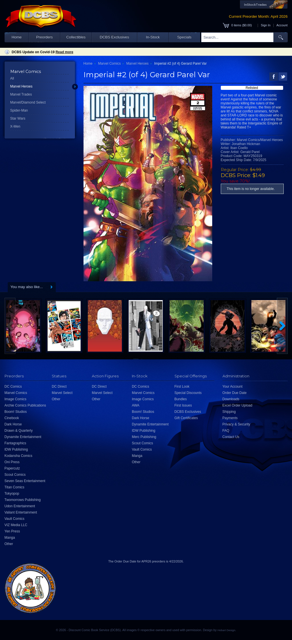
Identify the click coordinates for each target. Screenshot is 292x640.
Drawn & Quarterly (19, 431)
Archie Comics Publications (25, 405)
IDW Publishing (16, 449)
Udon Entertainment (20, 506)
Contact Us (231, 437)
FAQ (226, 431)
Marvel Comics (109, 64)
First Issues (183, 405)
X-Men (15, 126)
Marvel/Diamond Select (28, 102)
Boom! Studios (16, 412)
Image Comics (16, 399)
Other (9, 544)
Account (281, 25)
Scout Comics (15, 475)
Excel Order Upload (238, 405)
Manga (10, 538)
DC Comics (13, 387)
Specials (184, 37)
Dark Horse (13, 424)
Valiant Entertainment (21, 512)
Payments (230, 418)
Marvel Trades (21, 94)
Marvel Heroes (21, 86)
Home (16, 37)
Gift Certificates (186, 418)
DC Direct (59, 387)
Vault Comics (15, 519)
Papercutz (12, 468)
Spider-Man (19, 110)
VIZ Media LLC (16, 525)
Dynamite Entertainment (23, 437)
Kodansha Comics (18, 456)
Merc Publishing (144, 437)
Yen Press (12, 531)
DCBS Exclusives (114, 37)
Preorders (44, 37)
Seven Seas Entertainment (25, 481)
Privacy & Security (236, 424)
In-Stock (153, 37)
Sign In (266, 25)
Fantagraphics (15, 443)
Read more (64, 52)
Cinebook (12, 418)
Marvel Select (62, 393)
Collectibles (76, 37)
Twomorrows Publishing (23, 500)
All (12, 78)
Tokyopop (12, 494)
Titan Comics (15, 487)
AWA (135, 405)
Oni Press (12, 462)
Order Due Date (235, 393)
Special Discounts (188, 393)
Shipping (229, 412)
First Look (182, 387)
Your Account (233, 387)
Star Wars (17, 118)
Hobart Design (226, 630)
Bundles (180, 399)
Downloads (231, 399)
